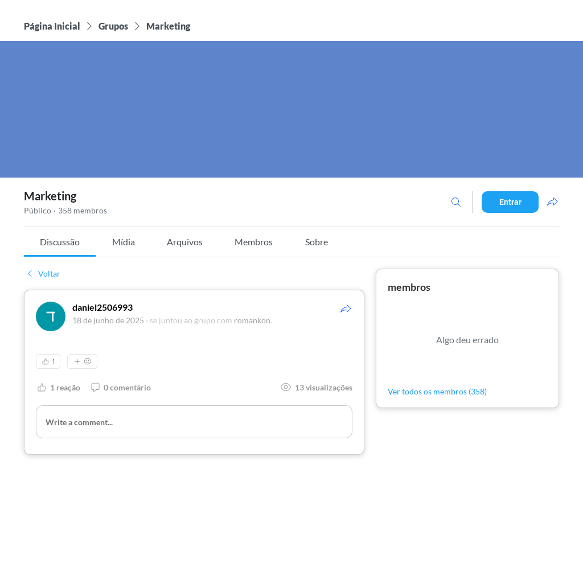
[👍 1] (48, 361)
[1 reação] (58, 387)
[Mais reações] (82, 361)
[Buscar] (456, 202)
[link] (60, 241)
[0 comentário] (120, 387)
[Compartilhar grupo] (552, 201)
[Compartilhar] (345, 308)
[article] (194, 372)
